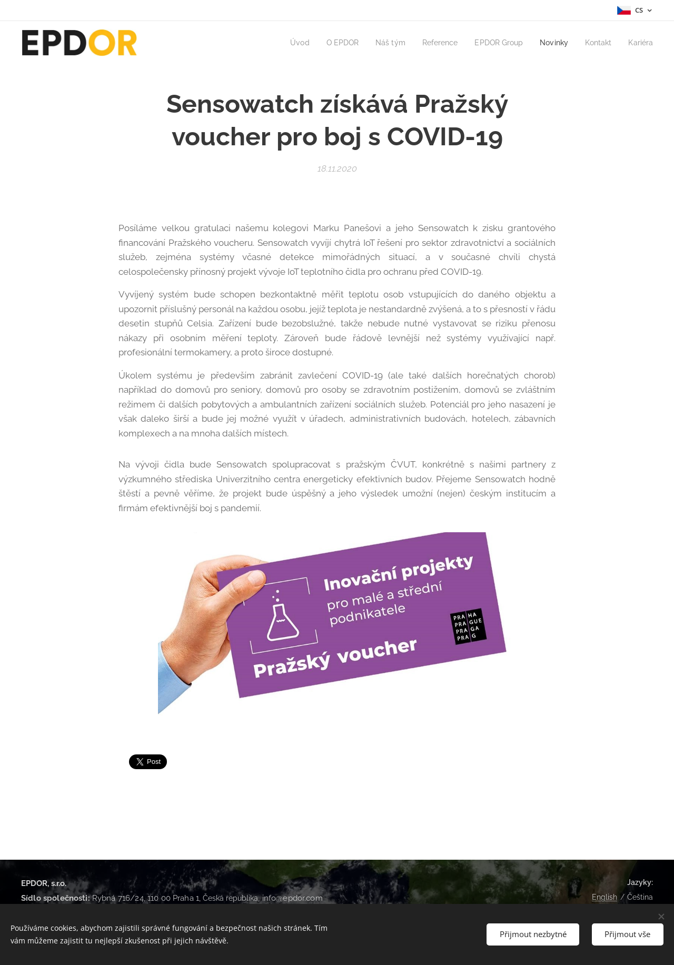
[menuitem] (284, 42)
